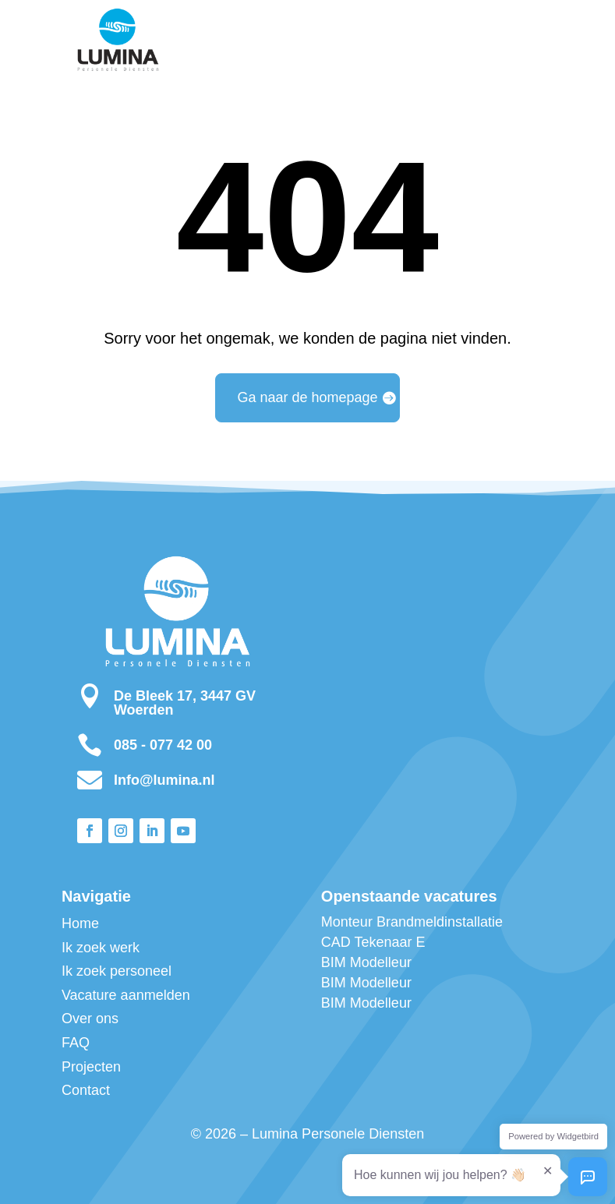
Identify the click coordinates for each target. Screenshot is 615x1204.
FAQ (76, 1042)
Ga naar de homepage (307, 397)
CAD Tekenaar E (373, 942)
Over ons (90, 1018)
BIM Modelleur (366, 962)
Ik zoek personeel (116, 971)
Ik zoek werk (101, 947)
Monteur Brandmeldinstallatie (412, 922)
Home (80, 923)
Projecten (91, 1067)
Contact (86, 1090)
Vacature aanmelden (126, 995)
